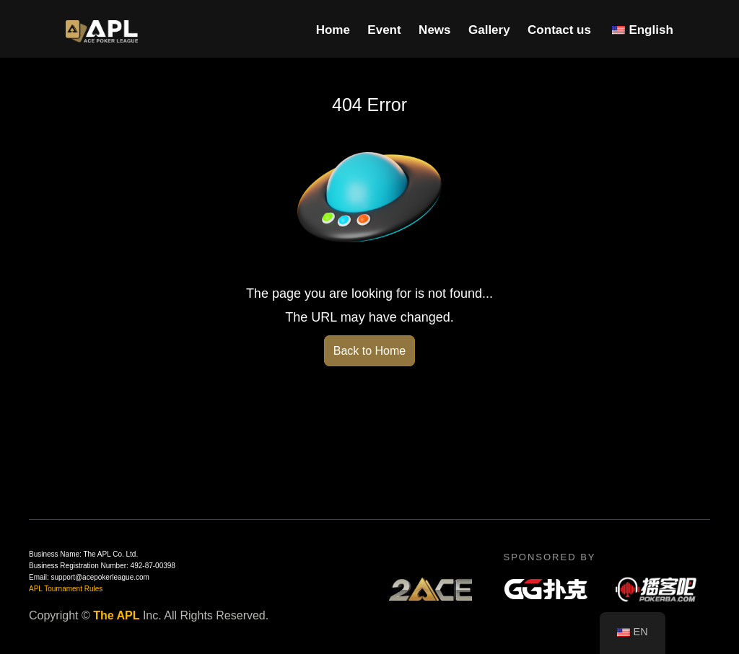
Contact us (559, 30)
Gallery (489, 30)
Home (333, 30)
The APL (116, 615)
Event (384, 30)
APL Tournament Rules (65, 589)
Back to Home (369, 351)
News (434, 30)
